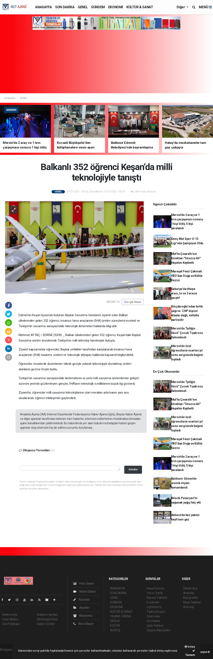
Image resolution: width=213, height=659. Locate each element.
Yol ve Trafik (155, 593)
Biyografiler (190, 597)
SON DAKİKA (64, 7)
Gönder (133, 469)
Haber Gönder (46, 624)
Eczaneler (153, 602)
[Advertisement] (106, 61)
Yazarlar (81, 599)
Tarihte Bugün (156, 611)
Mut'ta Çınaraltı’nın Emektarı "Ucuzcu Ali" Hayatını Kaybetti (186, 258)
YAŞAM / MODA (120, 616)
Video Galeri (84, 591)
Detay (190, 646)
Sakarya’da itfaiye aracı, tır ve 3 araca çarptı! (184, 293)
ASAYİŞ (115, 630)
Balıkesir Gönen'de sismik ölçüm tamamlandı (184, 483)
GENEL (83, 7)
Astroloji (188, 607)
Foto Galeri (83, 583)
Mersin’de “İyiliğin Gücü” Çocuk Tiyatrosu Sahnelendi (187, 333)
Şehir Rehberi (155, 625)
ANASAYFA (43, 7)
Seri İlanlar (153, 621)
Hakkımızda (9, 614)
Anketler (188, 593)
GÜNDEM (98, 7)
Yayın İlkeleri (10, 619)
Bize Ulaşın (83, 623)
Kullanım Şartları (47, 614)
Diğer (181, 7)
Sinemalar (153, 616)
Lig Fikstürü (154, 607)
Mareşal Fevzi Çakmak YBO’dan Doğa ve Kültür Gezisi (187, 276)
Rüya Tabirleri (192, 602)
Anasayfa (10, 98)
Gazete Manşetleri (159, 630)
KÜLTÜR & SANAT (139, 7)
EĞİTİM (115, 625)
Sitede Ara (190, 588)
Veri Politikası (10, 624)
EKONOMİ (115, 7)
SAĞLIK (115, 621)
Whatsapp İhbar (47, 619)
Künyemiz (83, 615)
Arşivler (81, 607)
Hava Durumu (155, 588)
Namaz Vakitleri (157, 597)
